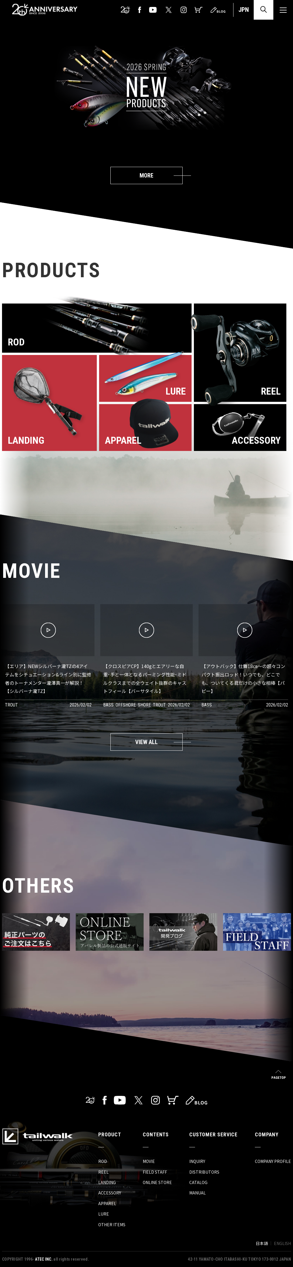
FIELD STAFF (155, 1172)
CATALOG (198, 1182)
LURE (103, 1214)
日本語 (262, 1243)
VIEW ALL (146, 742)
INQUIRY (197, 1161)
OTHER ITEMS (111, 1224)
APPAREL (107, 1203)
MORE (146, 175)
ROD (102, 1161)
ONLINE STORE (157, 1182)
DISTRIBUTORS (204, 1172)
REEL (103, 1172)
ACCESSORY (109, 1193)
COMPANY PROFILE (273, 1161)
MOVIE (149, 1161)
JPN (243, 9)
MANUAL (197, 1193)
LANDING (107, 1182)
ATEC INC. (44, 1259)
